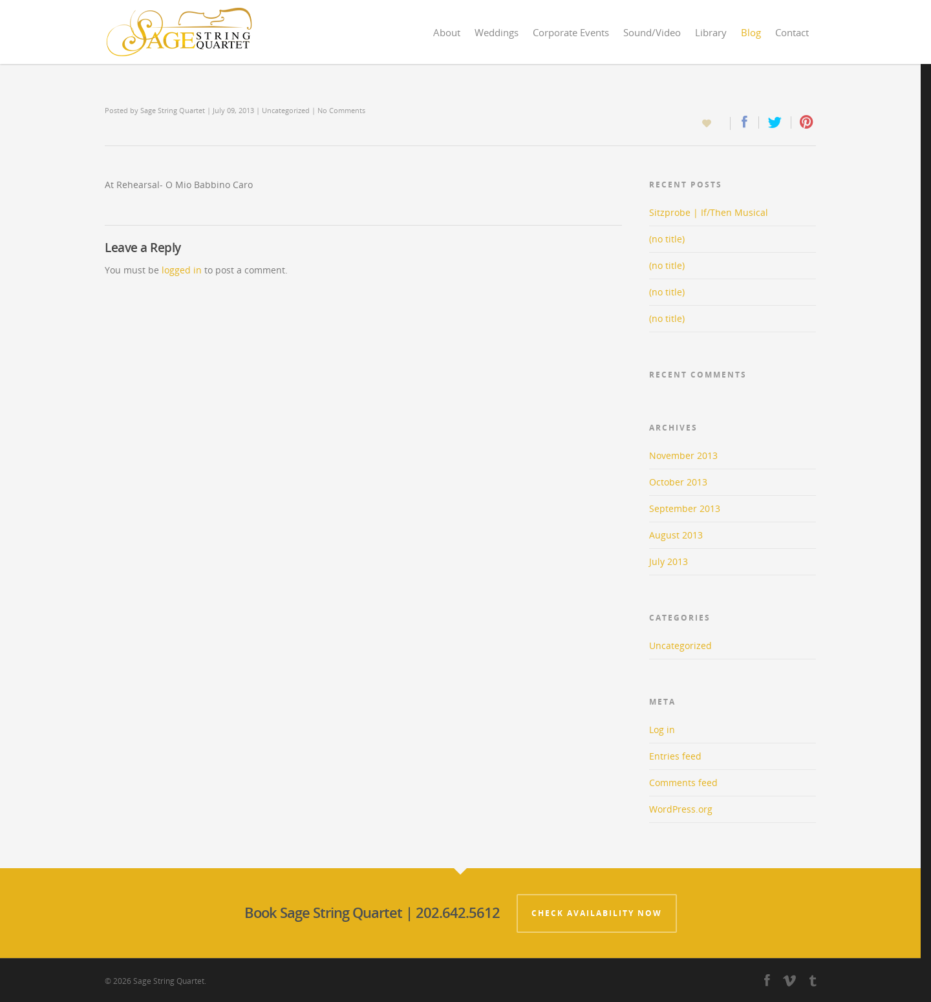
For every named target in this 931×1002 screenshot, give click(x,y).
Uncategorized (286, 110)
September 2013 (684, 508)
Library (711, 32)
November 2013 (683, 455)
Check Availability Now (596, 913)
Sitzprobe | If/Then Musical (708, 212)
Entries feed (675, 756)
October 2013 (678, 482)
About (446, 32)
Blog (751, 32)
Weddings (497, 32)
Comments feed (683, 782)
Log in (662, 729)
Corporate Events (571, 32)
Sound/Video (652, 32)
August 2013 (676, 535)
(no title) (667, 239)
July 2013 (668, 561)
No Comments (341, 110)
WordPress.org (680, 809)
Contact (792, 32)
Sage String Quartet (172, 110)
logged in (182, 270)
